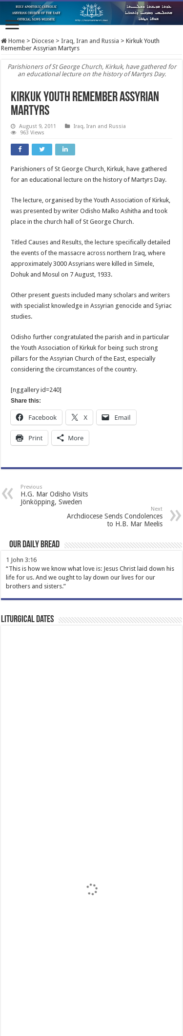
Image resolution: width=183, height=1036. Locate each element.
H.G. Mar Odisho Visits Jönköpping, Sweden (70, 495)
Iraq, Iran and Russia (90, 40)
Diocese (43, 40)
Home (13, 40)
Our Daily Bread (34, 545)
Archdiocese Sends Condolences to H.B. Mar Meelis (112, 517)
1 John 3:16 (21, 559)
